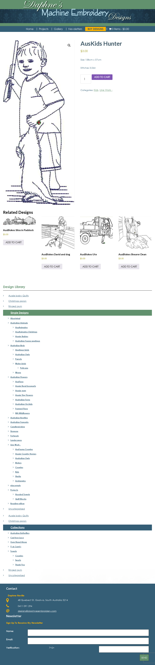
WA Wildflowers (22, 412)
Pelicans (24, 367)
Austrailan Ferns (22, 399)
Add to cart (101, 77)
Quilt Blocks (20, 498)
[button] (69, 46)
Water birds (20, 362)
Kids (96, 90)
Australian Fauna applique (27, 340)
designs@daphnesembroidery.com (37, 610)
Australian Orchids (23, 403)
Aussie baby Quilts (18, 294)
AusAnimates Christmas (26, 331)
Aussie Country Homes (25, 453)
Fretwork (14, 435)
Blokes (18, 462)
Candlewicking (17, 426)
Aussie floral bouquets (25, 385)
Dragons (14, 430)
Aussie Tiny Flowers (24, 394)
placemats (15, 484)
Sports (18, 559)
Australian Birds (17, 344)
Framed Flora (21, 408)
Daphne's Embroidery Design (77, 14)
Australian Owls (22, 353)
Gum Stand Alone (18, 541)
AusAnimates (21, 326)
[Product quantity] (86, 79)
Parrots (18, 358)
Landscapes (16, 439)
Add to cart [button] (12, 241)
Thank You (20, 564)
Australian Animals (19, 322)
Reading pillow (17, 502)
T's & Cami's (15, 546)
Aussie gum (20, 390)
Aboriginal (15, 317)
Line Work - (105, 90)
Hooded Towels (22, 493)
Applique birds (22, 349)
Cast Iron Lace (17, 536)
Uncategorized (16, 507)
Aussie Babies (21, 335)
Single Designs (20, 312)
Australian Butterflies (19, 532)
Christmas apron (17, 300)
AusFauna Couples (24, 448)
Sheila (18, 475)
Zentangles (20, 480)
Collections (18, 526)
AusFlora (19, 380)
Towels (13, 550)
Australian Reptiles (19, 417)
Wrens (18, 371)
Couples (19, 466)
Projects (14, 489)
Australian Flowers (18, 376)
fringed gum (15, 305)
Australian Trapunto (19, 421)
